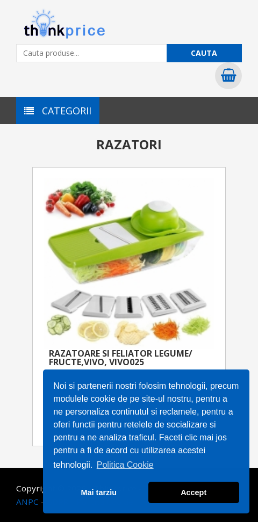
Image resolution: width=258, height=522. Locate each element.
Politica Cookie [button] (125, 464)
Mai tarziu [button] (99, 492)
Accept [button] (193, 492)
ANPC (27, 501)
